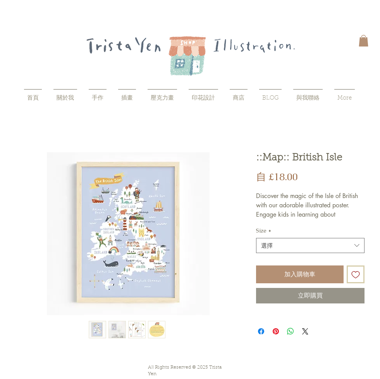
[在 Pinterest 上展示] (275, 331)
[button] (363, 41)
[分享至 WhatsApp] (290, 331)
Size (263, 230)
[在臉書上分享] (261, 331)
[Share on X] (305, 331)
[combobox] (310, 245)
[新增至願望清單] (356, 274)
